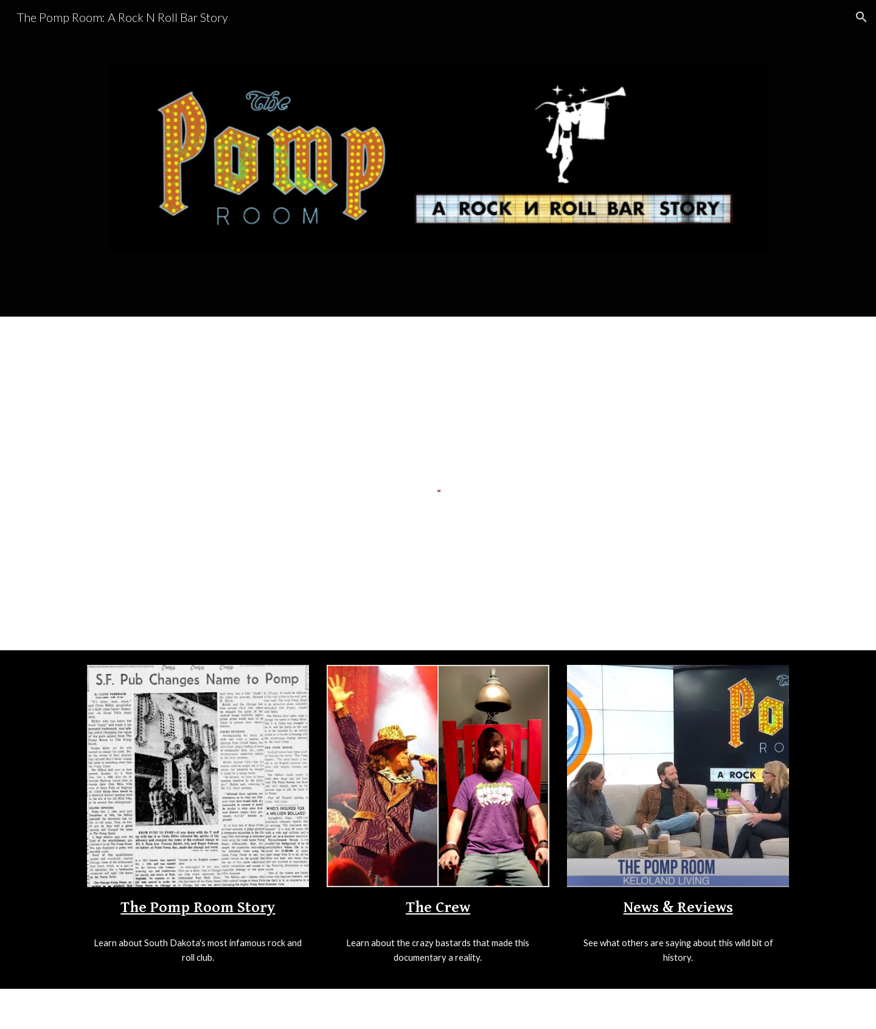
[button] (861, 17)
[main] (198, 907)
